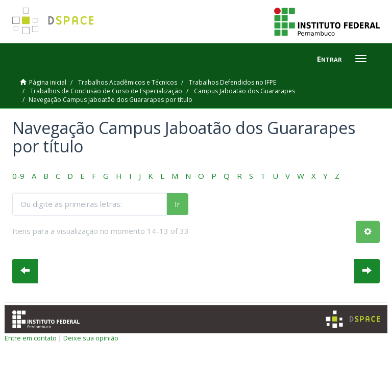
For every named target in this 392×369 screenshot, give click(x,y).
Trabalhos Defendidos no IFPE (232, 82)
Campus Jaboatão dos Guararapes (244, 91)
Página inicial (47, 82)
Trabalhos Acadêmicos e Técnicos (127, 82)
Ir (177, 204)
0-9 (18, 176)
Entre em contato (31, 337)
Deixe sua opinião (90, 337)
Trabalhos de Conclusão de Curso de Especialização (106, 91)
